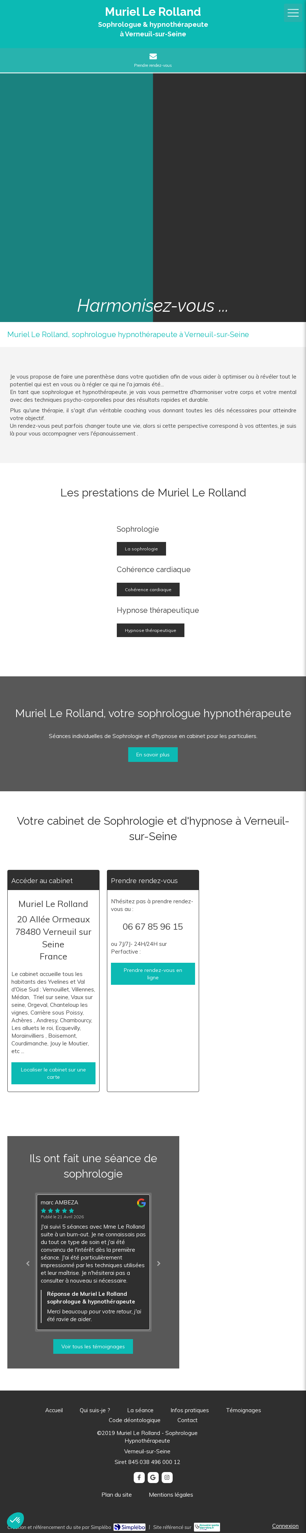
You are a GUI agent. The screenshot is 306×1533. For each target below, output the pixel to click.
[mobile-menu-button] (293, 13)
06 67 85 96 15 (153, 926)
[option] (93, 1262)
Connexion (285, 1525)
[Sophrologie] (63, 583)
